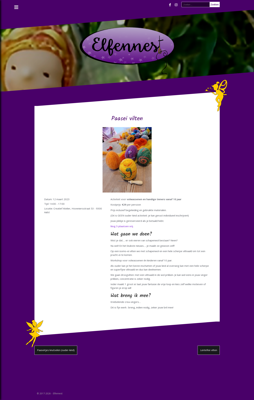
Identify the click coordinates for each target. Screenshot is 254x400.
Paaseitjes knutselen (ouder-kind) (56, 350)
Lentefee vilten (208, 350)
